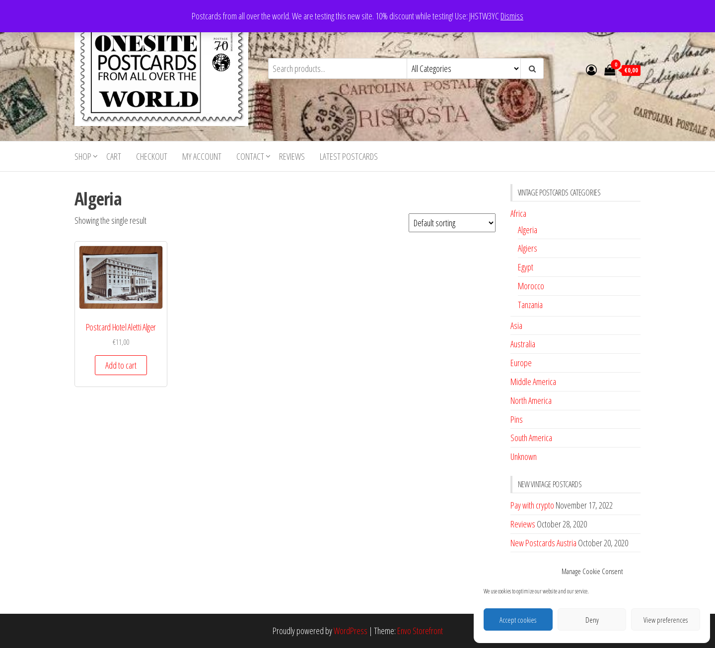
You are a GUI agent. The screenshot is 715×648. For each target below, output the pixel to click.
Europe (521, 363)
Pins (516, 419)
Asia (516, 325)
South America (531, 438)
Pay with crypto (532, 505)
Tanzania (530, 305)
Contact (250, 156)
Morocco (531, 286)
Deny (592, 620)
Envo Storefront (420, 631)
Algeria (527, 230)
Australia (522, 344)
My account (201, 156)
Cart (113, 156)
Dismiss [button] (511, 16)
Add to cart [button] (121, 365)
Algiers (527, 248)
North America (531, 400)
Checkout (151, 156)
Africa (518, 213)
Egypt (525, 267)
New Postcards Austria (543, 543)
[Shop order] (452, 222)
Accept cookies (518, 620)
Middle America (533, 382)
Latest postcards (349, 156)
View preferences (666, 620)
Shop (82, 156)
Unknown (523, 456)
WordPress (350, 631)
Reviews (292, 156)
